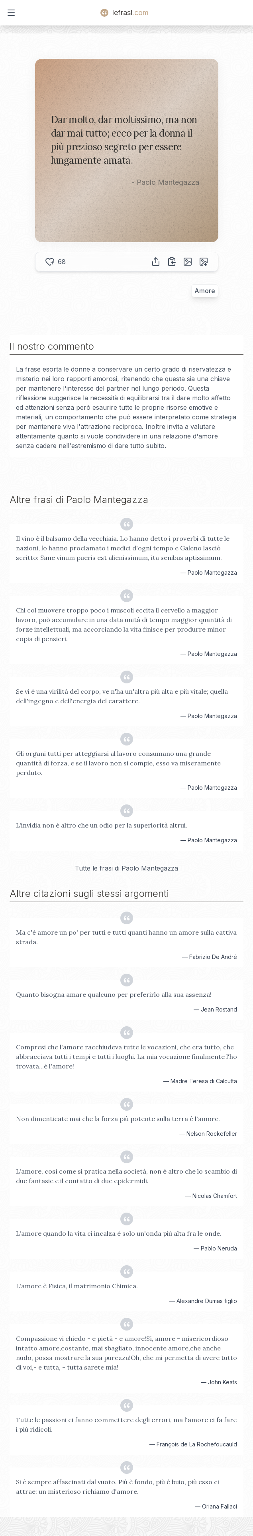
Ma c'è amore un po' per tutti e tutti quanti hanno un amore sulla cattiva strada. (126, 937)
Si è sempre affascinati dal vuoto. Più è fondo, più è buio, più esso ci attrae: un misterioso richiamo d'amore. (117, 1486)
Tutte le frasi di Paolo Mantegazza (126, 868)
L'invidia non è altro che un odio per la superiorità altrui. (101, 825)
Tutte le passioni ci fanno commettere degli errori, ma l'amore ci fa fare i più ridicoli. (126, 1424)
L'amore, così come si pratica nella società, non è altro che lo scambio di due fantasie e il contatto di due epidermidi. (126, 1176)
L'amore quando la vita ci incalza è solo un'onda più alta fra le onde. (119, 1233)
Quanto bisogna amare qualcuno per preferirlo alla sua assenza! (114, 994)
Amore (204, 291)
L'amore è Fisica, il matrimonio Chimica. (77, 1286)
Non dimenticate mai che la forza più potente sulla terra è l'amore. (118, 1119)
